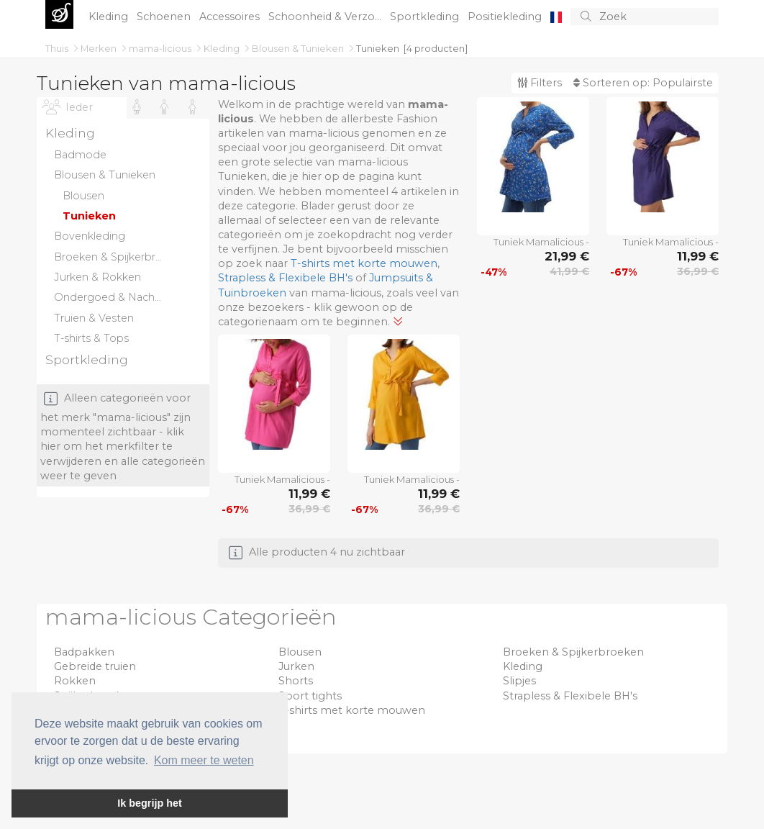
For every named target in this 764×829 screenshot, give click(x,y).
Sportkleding (426, 16)
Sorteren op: (643, 82)
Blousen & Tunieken (299, 48)
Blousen (300, 651)
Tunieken (377, 48)
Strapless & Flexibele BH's (285, 277)
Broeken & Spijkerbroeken (573, 651)
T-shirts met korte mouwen (364, 263)
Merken (100, 48)
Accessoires (231, 16)
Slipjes (519, 680)
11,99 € (698, 256)
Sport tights (310, 695)
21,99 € (567, 256)
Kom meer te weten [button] (204, 760)
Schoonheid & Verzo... (326, 16)
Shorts (295, 680)
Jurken (296, 666)
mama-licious (161, 48)
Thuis (58, 48)
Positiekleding (506, 16)
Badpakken (84, 651)
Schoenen (165, 16)
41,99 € (569, 271)
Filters (539, 82)
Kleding (109, 16)
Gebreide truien (95, 666)
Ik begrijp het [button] (149, 803)
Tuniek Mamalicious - (541, 242)
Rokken (75, 680)
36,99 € (698, 271)
